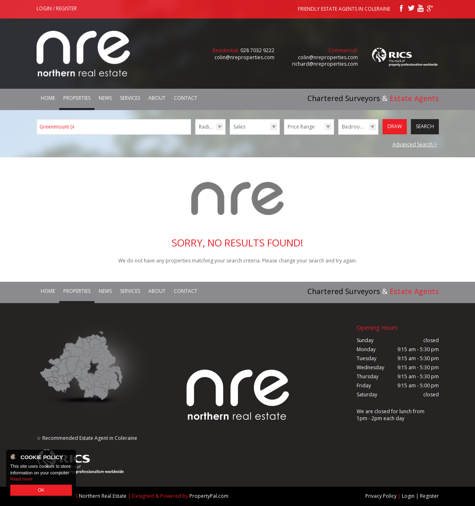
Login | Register (420, 495)
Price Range (301, 126)
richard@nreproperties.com (325, 63)
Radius (206, 126)
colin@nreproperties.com (244, 57)
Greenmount (57, 126)
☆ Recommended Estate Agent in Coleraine (87, 438)
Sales (239, 126)
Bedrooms (354, 126)
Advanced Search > (414, 144)
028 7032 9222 (257, 50)
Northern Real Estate (103, 495)
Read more (21, 478)
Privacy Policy (381, 495)
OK (41, 490)
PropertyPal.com (208, 495)
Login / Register (57, 8)
